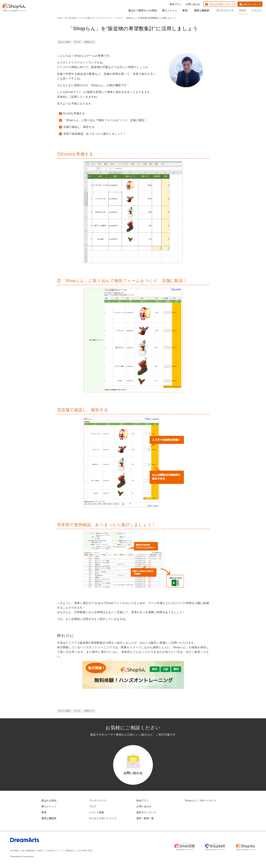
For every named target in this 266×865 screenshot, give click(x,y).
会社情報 (14, 850)
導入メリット (169, 10)
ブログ (242, 10)
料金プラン (176, 4)
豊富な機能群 (202, 10)
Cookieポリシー (54, 850)
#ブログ (77, 42)
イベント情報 (96, 812)
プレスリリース (225, 10)
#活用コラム (89, 42)
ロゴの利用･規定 (85, 850)
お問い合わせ (193, 4)
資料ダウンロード (252, 4)
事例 (185, 10)
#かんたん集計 (64, 42)
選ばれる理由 (48, 800)
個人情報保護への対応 (32, 850)
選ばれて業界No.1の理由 (142, 10)
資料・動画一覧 (145, 818)
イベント (256, 10)
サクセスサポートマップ (221, 4)
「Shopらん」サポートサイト (200, 800)
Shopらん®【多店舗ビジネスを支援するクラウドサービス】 (84, 18)
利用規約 (69, 850)
